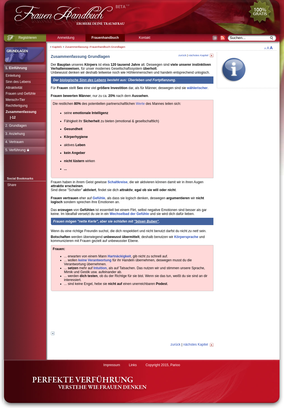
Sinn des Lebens (18, 82)
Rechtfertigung (17, 106)
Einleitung (13, 76)
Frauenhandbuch (105, 38)
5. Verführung (17, 150)
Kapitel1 (57, 46)
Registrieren (28, 38)
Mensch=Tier (15, 100)
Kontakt (144, 38)
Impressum (111, 365)
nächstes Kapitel (201, 55)
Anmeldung (66, 38)
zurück (182, 55)
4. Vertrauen (14, 142)
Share (11, 185)
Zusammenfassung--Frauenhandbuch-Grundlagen (95, 46)
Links (133, 365)
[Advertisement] (132, 312)
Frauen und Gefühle (21, 94)
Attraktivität (14, 88)
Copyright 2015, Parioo (163, 365)
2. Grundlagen (16, 126)
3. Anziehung (15, 134)
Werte (140, 104)
